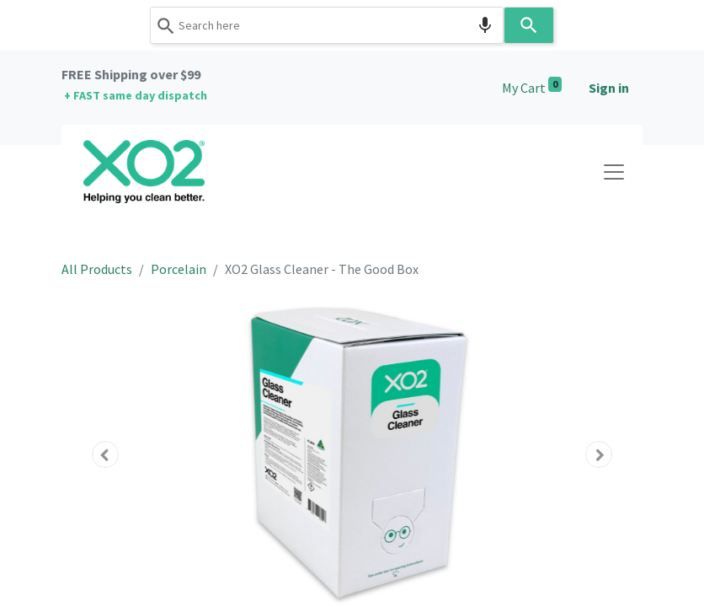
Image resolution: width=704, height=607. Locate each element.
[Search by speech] (485, 25)
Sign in (609, 87)
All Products (96, 269)
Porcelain (178, 269)
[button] (105, 454)
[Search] (529, 25)
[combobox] (327, 25)
